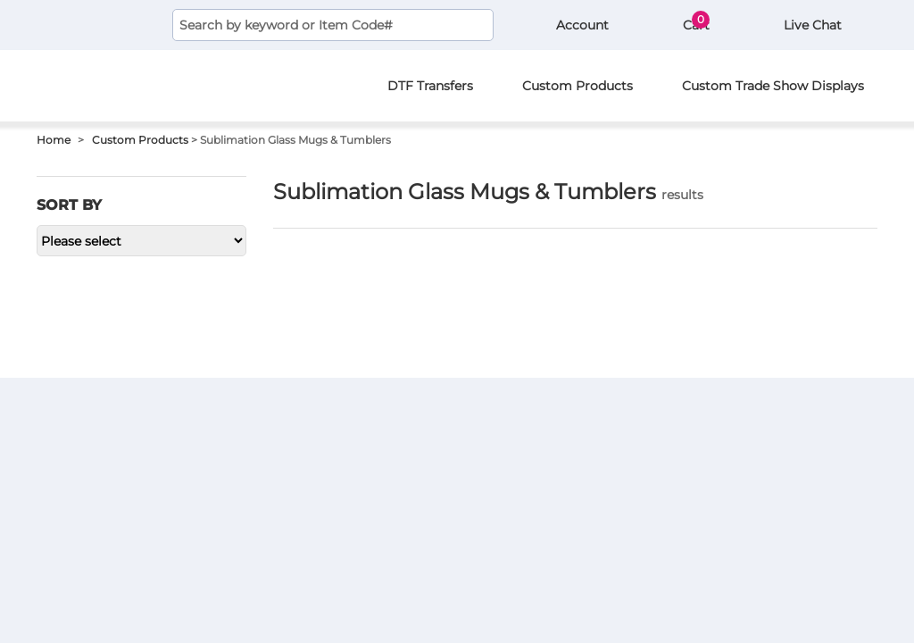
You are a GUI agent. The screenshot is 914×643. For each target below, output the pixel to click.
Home (54, 139)
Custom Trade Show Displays (773, 86)
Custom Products (577, 86)
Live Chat (811, 25)
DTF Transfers (430, 86)
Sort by (69, 204)
